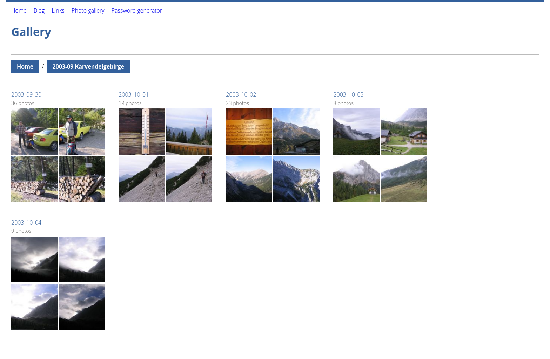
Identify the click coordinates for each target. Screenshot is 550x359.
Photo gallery (88, 10)
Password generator (137, 10)
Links (58, 10)
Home (19, 10)
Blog (39, 10)
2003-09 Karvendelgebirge (88, 66)
